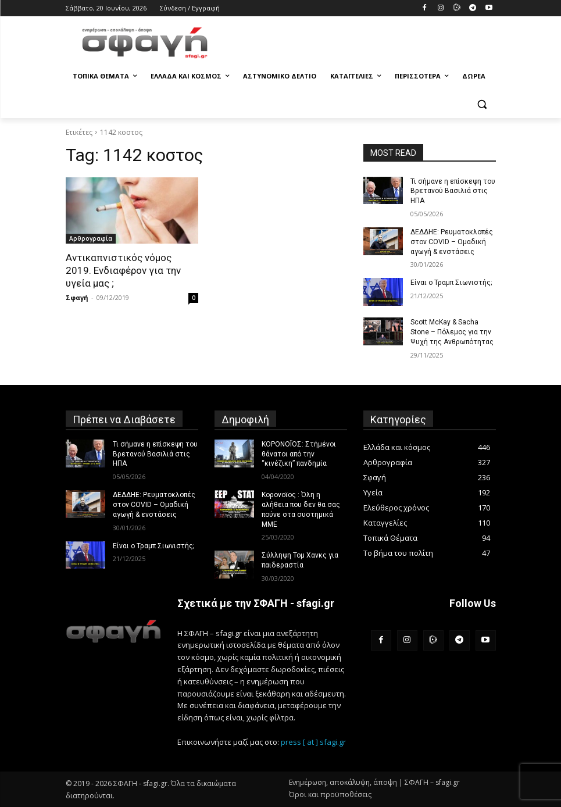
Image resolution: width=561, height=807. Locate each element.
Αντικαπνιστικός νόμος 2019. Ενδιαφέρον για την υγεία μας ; (123, 270)
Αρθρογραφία (90, 238)
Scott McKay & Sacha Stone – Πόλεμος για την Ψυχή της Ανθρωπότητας (452, 332)
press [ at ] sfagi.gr (313, 742)
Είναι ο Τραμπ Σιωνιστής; (451, 282)
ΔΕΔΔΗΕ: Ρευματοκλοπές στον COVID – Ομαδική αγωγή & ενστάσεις (451, 242)
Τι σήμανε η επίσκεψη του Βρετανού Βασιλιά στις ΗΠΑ (452, 191)
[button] (482, 104)
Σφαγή (77, 297)
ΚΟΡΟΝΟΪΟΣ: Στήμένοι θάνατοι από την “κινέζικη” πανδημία (299, 454)
